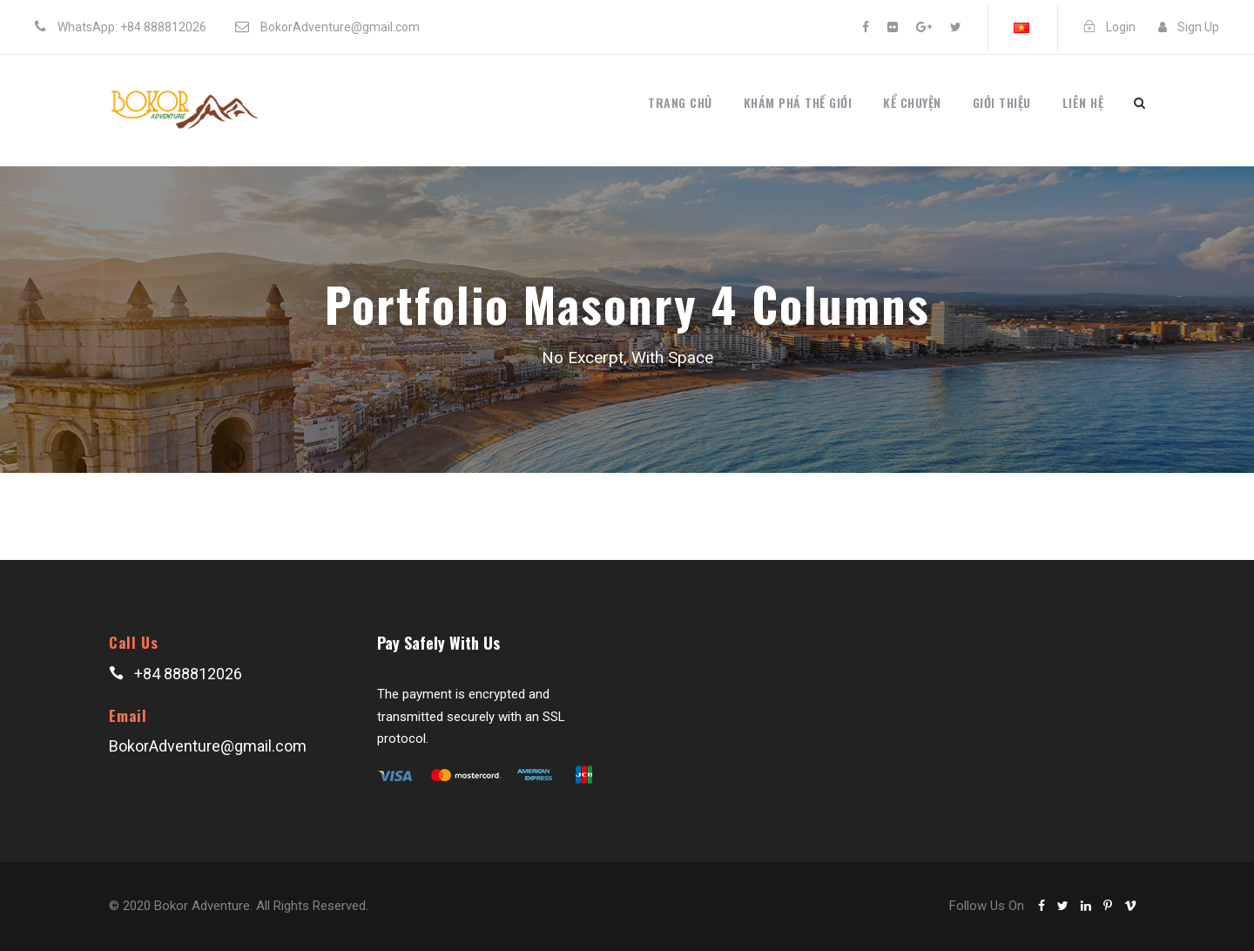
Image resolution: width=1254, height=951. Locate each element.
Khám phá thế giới (798, 102)
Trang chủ (680, 102)
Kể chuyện (912, 102)
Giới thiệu (1002, 102)
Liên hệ (1083, 102)
